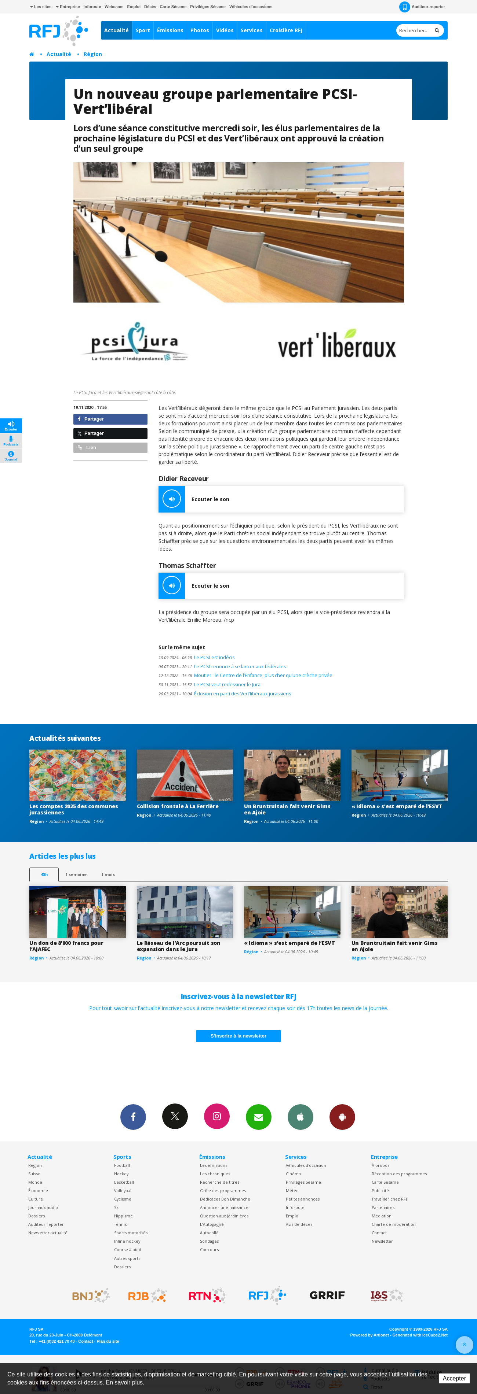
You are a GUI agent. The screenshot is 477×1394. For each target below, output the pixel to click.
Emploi (134, 6)
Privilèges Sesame (303, 1182)
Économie (38, 1190)
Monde (35, 1182)
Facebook (133, 1116)
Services (252, 30)
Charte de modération (394, 1224)
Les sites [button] (40, 6)
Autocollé (209, 1232)
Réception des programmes (399, 1173)
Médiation (382, 1215)
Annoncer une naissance (224, 1207)
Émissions (170, 30)
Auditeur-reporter (422, 6)
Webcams (114, 6)
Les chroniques (215, 1173)
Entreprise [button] (68, 6)
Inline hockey (127, 1241)
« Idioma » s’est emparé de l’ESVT (397, 806)
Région (93, 54)
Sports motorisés (131, 1232)
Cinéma (293, 1173)
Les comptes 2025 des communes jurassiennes (73, 809)
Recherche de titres (219, 1182)
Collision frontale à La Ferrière (178, 806)
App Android (342, 1116)
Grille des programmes (223, 1190)
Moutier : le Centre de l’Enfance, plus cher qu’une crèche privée (245, 675)
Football (122, 1165)
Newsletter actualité (48, 1232)
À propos (380, 1165)
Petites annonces (303, 1199)
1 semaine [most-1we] (76, 874)
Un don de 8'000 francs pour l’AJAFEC (66, 946)
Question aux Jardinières (224, 1215)
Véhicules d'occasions (251, 6)
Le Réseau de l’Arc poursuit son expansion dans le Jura (179, 946)
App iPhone (300, 1116)
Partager (91, 419)
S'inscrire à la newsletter (238, 1036)
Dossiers (36, 1215)
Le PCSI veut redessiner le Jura (210, 684)
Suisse (34, 1173)
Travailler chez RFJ (389, 1199)
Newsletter (382, 1241)
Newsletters (259, 1116)
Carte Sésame (173, 6)
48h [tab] (44, 874)
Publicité (380, 1190)
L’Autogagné (212, 1224)
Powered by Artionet (369, 1335)
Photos (199, 30)
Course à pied (127, 1249)
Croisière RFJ (286, 30)
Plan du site (108, 1341)
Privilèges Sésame (208, 6)
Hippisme (123, 1215)
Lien (87, 447)
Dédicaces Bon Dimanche (225, 1199)
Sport (143, 30)
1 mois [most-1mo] (108, 874)
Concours (209, 1249)
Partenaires (383, 1207)
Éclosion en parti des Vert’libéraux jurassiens (225, 694)
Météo (292, 1190)
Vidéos (225, 30)
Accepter (454, 1378)
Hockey (121, 1173)
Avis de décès (299, 1224)
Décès (150, 6)
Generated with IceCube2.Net (420, 1335)
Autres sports (127, 1258)
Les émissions (213, 1165)
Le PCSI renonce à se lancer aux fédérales (222, 666)
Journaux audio (43, 1207)
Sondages (209, 1241)
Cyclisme (122, 1199)
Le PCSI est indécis (196, 657)
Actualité (116, 30)
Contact (379, 1232)
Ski (117, 1207)
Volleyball (123, 1190)
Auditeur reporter (46, 1224)
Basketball (124, 1182)
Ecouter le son (194, 499)
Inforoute (92, 6)
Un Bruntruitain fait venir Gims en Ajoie (287, 809)
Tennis (120, 1224)
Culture (35, 1199)
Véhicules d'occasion (306, 1165)
